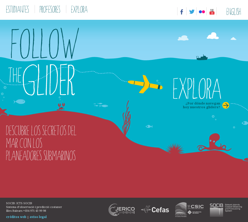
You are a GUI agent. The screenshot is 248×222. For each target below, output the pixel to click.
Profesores (50, 9)
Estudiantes (17, 9)
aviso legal (38, 217)
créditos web (16, 217)
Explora (79, 9)
